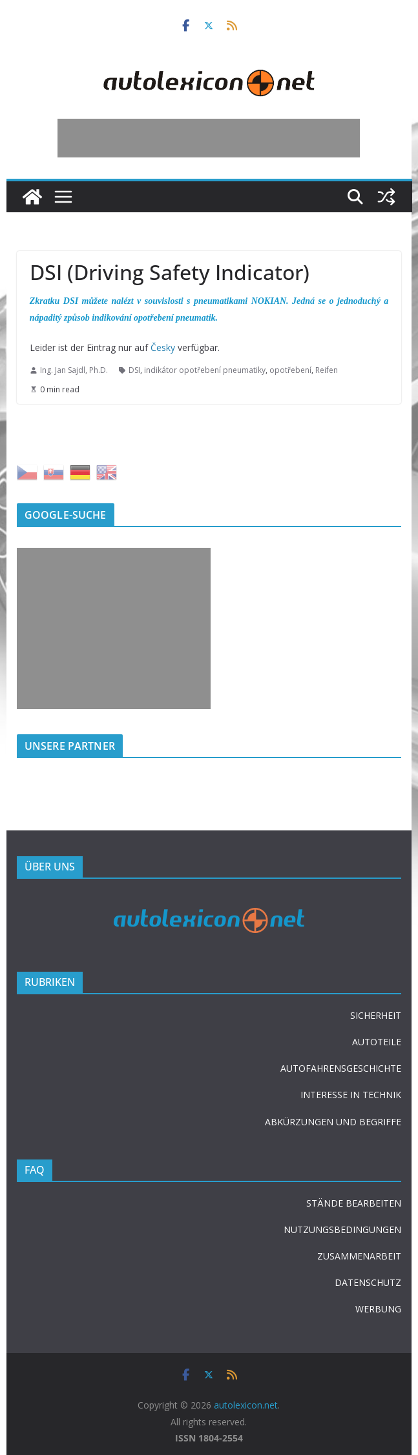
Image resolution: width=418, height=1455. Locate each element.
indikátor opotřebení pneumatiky (205, 370)
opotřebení (290, 370)
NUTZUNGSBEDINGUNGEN (342, 1229)
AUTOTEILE (376, 1042)
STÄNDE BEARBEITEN (353, 1203)
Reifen (326, 370)
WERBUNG (378, 1309)
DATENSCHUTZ (368, 1282)
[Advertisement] (208, 138)
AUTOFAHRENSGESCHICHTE (340, 1068)
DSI (134, 370)
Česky (163, 347)
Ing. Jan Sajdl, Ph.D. (74, 370)
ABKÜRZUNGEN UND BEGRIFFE (333, 1122)
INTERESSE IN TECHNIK (350, 1095)
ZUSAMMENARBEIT (359, 1256)
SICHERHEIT (375, 1015)
